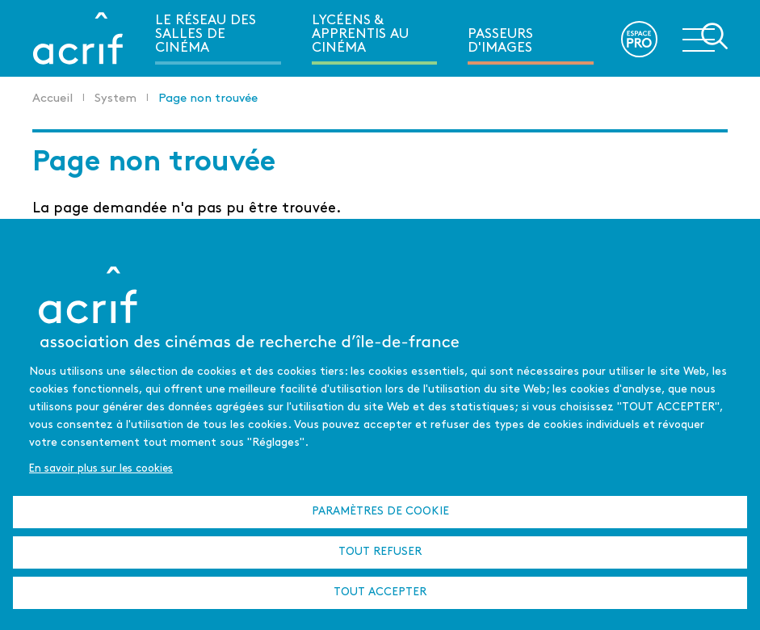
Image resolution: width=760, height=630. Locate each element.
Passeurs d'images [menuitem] (500, 41)
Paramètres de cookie (380, 512)
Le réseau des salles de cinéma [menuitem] (205, 34)
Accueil (52, 99)
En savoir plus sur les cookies (101, 469)
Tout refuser (380, 552)
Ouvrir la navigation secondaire (705, 37)
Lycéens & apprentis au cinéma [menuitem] (360, 34)
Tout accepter (380, 592)
